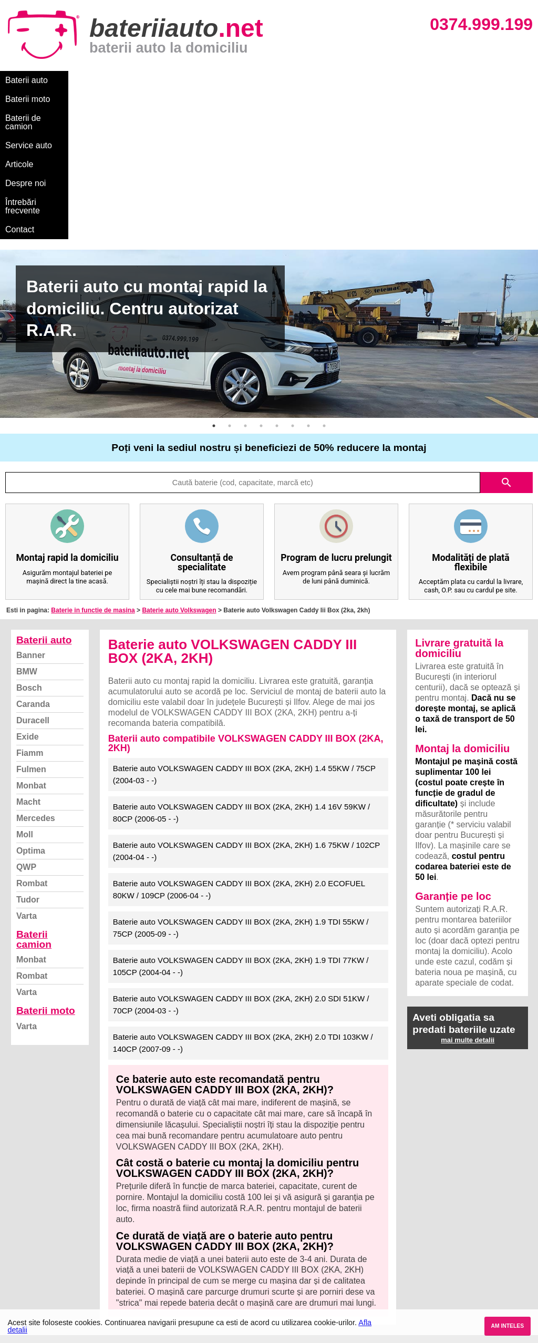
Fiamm (30, 603)
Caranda (33, 554)
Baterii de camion (151, 80)
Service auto (221, 80)
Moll (24, 685)
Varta (26, 766)
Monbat (31, 636)
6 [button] (292, 276)
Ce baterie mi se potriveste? (60, 1221)
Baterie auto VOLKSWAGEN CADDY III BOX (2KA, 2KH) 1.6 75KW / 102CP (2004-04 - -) (246, 701)
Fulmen (31, 620)
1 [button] (214, 276)
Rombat (32, 734)
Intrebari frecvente (42, 1244)
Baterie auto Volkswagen (179, 461)
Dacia (281, 1221)
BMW (26, 522)
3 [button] (245, 276)
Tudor (27, 750)
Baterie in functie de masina (92, 461)
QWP (26, 717)
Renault (284, 1267)
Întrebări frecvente (384, 80)
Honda (282, 1302)
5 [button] (277, 276)
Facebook (28, 1267)
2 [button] (229, 276)
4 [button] (261, 276)
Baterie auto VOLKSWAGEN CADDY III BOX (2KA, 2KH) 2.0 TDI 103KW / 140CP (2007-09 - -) (243, 893)
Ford (279, 1232)
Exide (27, 587)
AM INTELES (507, 1326)
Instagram (28, 1279)
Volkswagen (292, 1256)
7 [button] (308, 276)
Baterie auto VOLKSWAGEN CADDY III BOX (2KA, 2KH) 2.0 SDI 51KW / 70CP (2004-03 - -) (241, 855)
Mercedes (35, 668)
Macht (28, 652)
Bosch (29, 538)
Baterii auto (26, 80)
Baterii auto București (437, 1209)
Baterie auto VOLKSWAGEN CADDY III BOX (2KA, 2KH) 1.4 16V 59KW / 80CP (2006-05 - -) (241, 663)
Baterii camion (33, 790)
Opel (279, 1290)
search (506, 333)
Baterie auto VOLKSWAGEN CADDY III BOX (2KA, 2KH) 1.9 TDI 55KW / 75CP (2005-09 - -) (241, 778)
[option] (269, 184)
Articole (272, 80)
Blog (18, 1209)
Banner (30, 505)
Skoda (282, 1244)
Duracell (32, 571)
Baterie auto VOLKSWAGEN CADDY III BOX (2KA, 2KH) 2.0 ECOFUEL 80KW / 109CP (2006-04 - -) (239, 740)
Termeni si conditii (42, 1256)
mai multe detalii (467, 891)
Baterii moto (83, 80)
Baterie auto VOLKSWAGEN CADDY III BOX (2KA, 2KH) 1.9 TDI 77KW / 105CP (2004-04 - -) (241, 816)
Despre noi (319, 80)
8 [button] (324, 276)
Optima (30, 701)
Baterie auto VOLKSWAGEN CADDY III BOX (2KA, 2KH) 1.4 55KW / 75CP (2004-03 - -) (244, 624)
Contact (446, 80)
